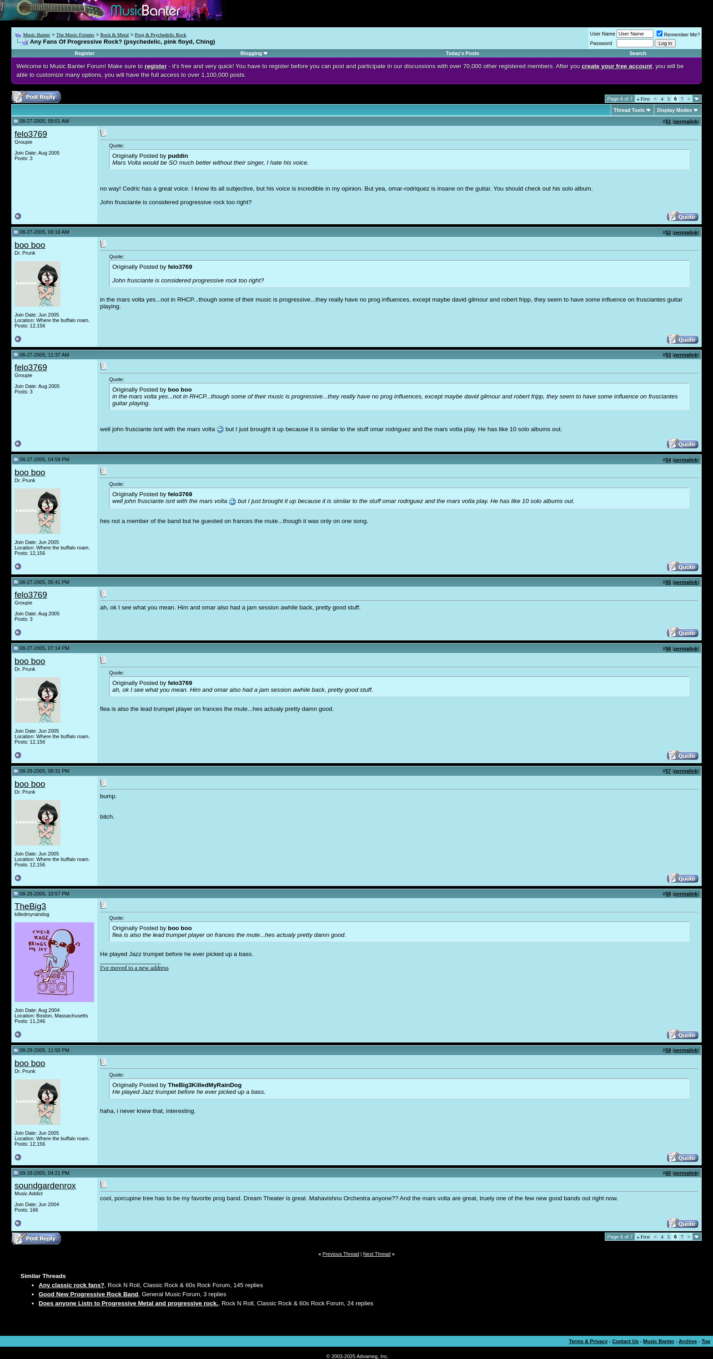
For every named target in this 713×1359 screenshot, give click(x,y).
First (643, 98)
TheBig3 (30, 906)
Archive (688, 1341)
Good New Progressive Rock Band (88, 1294)
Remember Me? (678, 34)
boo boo (30, 245)
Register (85, 53)
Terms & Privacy (588, 1341)
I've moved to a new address (134, 967)
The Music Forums (75, 34)
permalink (686, 121)
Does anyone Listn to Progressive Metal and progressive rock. (128, 1303)
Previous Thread (340, 1254)
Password (601, 43)
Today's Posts (462, 53)
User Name (603, 33)
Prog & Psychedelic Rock (160, 34)
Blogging (251, 53)
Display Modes (674, 110)
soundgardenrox (45, 1185)
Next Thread (377, 1254)
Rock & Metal (114, 34)
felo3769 (31, 134)
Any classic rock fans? (71, 1285)
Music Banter (36, 34)
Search (637, 53)
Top (706, 1341)
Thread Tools (629, 110)
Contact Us (625, 1341)
